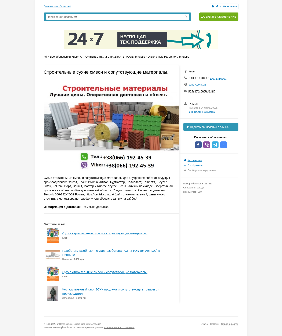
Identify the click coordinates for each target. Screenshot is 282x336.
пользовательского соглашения (119, 327)
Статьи (204, 324)
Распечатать (195, 160)
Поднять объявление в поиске (207, 127)
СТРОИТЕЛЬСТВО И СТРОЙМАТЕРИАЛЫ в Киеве (112, 56)
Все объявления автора (202, 112)
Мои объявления (224, 6)
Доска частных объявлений (57, 6)
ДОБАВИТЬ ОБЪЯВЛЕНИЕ (218, 16)
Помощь (214, 324)
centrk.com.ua (197, 84)
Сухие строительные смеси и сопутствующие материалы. (104, 233)
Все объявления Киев (64, 56)
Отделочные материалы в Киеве (168, 56)
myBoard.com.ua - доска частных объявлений (78, 324)
